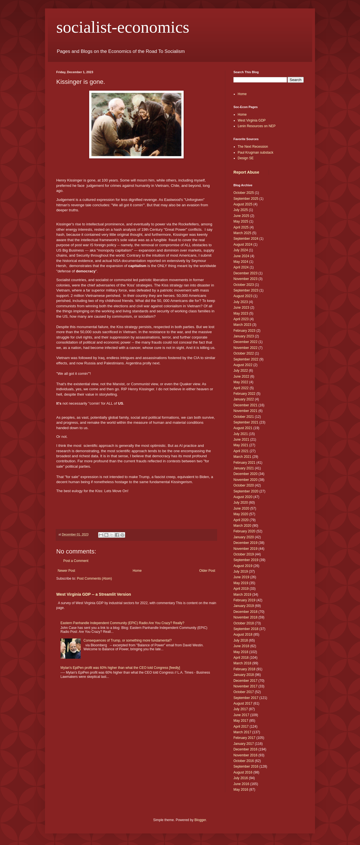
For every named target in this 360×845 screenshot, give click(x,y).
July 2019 (240, 571)
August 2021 (242, 428)
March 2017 (242, 732)
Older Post (207, 571)
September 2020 (245, 491)
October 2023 (243, 285)
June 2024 (241, 256)
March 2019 (242, 595)
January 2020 (243, 537)
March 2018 (242, 663)
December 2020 (245, 474)
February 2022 (244, 394)
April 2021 (241, 451)
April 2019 (241, 589)
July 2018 (240, 640)
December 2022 (245, 342)
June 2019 (241, 577)
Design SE (246, 158)
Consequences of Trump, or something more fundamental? (128, 640)
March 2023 (242, 325)
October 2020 (243, 485)
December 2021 (245, 405)
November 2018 (245, 617)
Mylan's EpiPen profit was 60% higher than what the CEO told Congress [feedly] (120, 668)
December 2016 (245, 749)
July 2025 (240, 210)
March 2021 (242, 457)
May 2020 (240, 514)
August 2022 (242, 365)
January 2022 (243, 399)
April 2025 (241, 227)
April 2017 (241, 727)
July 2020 (240, 503)
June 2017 (241, 715)
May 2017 (240, 721)
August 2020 (242, 497)
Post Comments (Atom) (94, 578)
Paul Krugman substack (255, 152)
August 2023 (242, 296)
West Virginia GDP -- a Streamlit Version (93, 594)
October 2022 (243, 353)
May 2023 (240, 313)
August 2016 (242, 772)
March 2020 (242, 526)
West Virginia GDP (252, 120)
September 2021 (245, 422)
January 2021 (243, 468)
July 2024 (240, 250)
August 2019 (242, 566)
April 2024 (241, 267)
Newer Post (66, 571)
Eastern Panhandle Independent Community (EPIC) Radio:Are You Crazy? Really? (122, 623)
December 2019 (245, 543)
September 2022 (245, 359)
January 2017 (243, 744)
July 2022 (240, 371)
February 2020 (244, 531)
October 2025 (243, 193)
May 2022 (240, 382)
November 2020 (245, 480)
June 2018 (241, 646)
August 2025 (242, 204)
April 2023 (241, 319)
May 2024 (240, 262)
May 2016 (240, 790)
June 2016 (241, 784)
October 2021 (243, 417)
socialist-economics (122, 27)
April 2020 (241, 520)
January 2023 (243, 336)
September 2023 (245, 290)
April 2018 (241, 658)
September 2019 (245, 560)
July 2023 (240, 302)
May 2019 (240, 583)
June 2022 (241, 376)
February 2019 (244, 600)
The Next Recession (253, 147)
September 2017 (245, 698)
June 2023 (241, 308)
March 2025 (242, 233)
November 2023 (245, 279)
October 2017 (243, 692)
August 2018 (242, 634)
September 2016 (245, 766)
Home (137, 571)
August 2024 (242, 244)
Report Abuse (246, 172)
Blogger (200, 820)
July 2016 (240, 778)
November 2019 (245, 549)
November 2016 (245, 755)
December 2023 (245, 273)
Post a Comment (75, 561)
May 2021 (240, 445)
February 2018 (244, 669)
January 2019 (243, 606)
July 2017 (240, 709)
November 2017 (245, 686)
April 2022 (241, 388)
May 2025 (240, 221)
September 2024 (245, 239)
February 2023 (244, 331)
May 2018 (240, 652)
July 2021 (240, 434)
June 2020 (241, 508)
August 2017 (242, 703)
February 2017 (244, 738)
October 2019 (243, 554)
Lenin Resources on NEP (257, 126)
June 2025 (241, 216)
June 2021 (241, 439)
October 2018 (243, 623)
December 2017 (245, 681)
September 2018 (245, 629)
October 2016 (243, 761)
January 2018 (243, 675)
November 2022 (245, 348)
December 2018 (245, 612)
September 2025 (245, 199)
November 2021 (245, 411)
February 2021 (244, 463)
